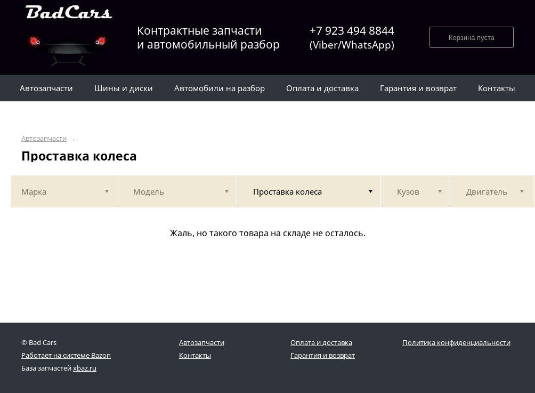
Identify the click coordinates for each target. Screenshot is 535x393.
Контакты (195, 355)
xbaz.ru (84, 368)
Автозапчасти (44, 138)
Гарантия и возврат (322, 355)
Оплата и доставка (321, 342)
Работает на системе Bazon (66, 355)
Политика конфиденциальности (456, 342)
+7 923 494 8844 (352, 37)
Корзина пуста (472, 38)
